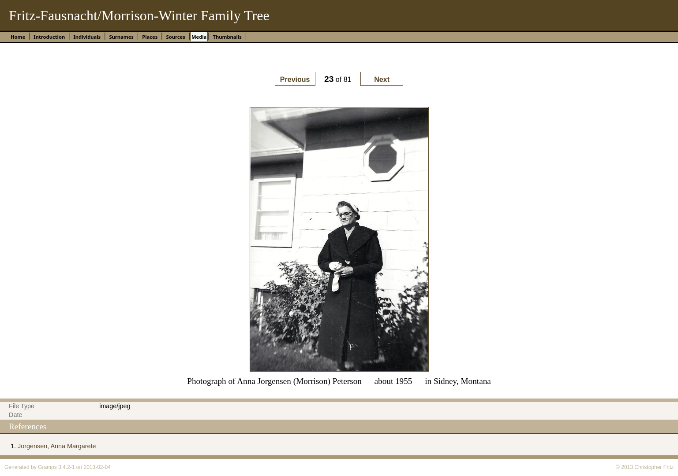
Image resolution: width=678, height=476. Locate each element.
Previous (295, 79)
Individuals (87, 36)
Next (382, 79)
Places (149, 36)
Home (18, 36)
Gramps (47, 467)
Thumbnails (227, 36)
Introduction (49, 36)
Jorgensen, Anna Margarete (57, 446)
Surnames (121, 36)
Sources (175, 36)
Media (198, 36)
